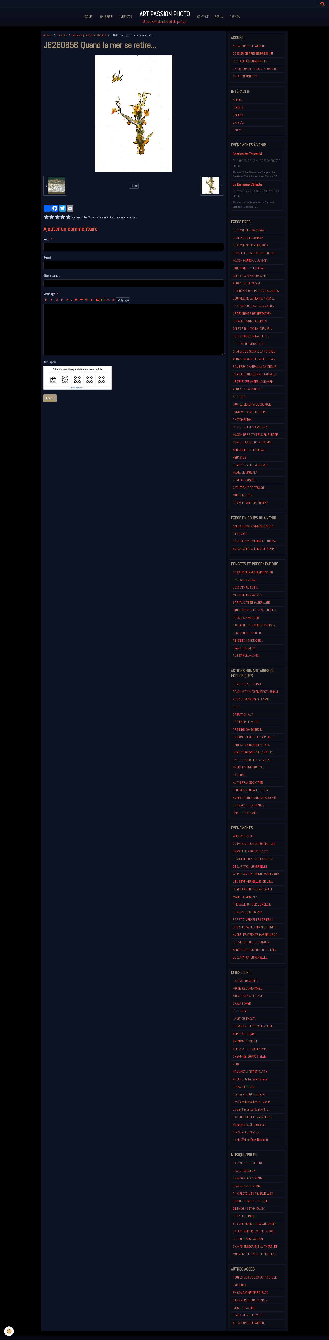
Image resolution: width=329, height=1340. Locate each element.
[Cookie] (9, 1331)
